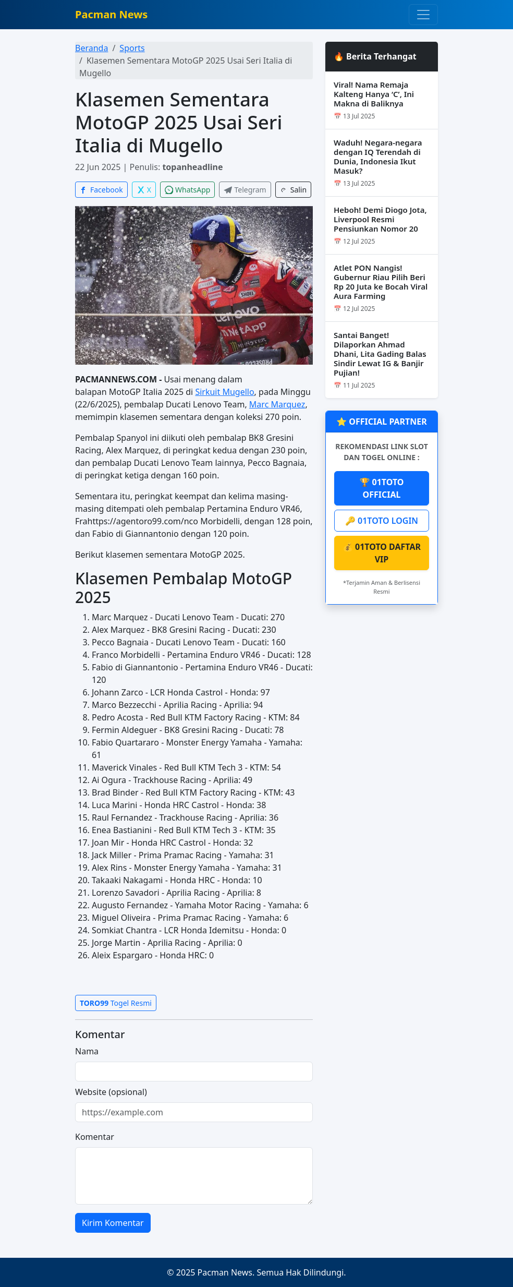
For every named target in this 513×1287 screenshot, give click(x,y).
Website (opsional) (111, 1092)
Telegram (245, 190)
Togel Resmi (116, 1003)
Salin (293, 190)
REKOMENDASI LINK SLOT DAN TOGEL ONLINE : (381, 451)
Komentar (94, 1136)
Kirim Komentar (113, 1223)
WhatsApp (187, 190)
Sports (131, 48)
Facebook (101, 190)
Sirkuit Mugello (224, 392)
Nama (87, 1051)
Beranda (91, 48)
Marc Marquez (277, 404)
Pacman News (111, 14)
